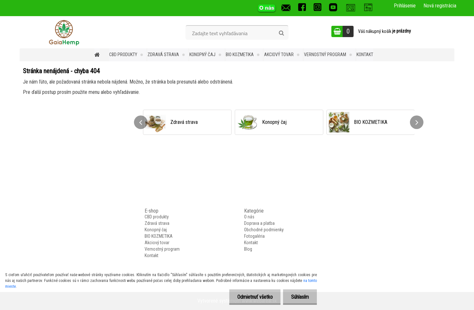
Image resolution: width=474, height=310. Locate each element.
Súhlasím (300, 297)
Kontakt (364, 54)
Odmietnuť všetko (254, 297)
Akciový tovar (279, 54)
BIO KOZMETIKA (240, 54)
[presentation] (140, 122)
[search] (281, 33)
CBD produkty (123, 54)
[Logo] (64, 32)
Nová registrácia (439, 6)
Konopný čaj (202, 54)
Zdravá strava (163, 54)
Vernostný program (325, 54)
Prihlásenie (405, 6)
